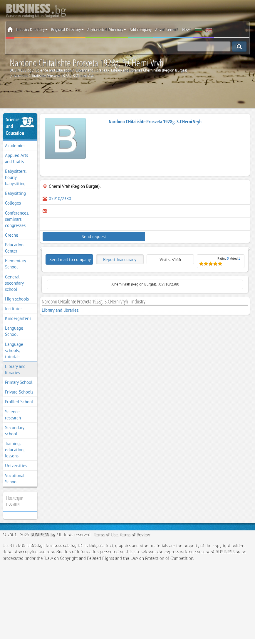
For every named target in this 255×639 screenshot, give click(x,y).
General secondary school (14, 283)
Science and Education (15, 126)
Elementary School (15, 264)
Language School (14, 331)
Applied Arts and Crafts (16, 158)
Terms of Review (135, 535)
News (186, 29)
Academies (15, 145)
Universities (16, 465)
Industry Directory (32, 29)
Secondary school (14, 430)
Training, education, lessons (14, 450)
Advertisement (167, 29)
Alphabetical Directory (106, 29)
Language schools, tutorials (14, 350)
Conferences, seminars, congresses (17, 219)
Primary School (18, 382)
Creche (11, 235)
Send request (94, 236)
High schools (17, 299)
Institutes (13, 308)
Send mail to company (70, 259)
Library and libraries (15, 369)
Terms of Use (106, 535)
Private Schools (19, 392)
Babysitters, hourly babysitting (15, 177)
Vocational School (14, 478)
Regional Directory (67, 29)
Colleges (13, 203)
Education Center (14, 248)
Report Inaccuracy (119, 259)
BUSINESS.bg (43, 535)
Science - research (13, 415)
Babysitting (15, 193)
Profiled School (19, 401)
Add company (141, 29)
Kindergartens (18, 318)
